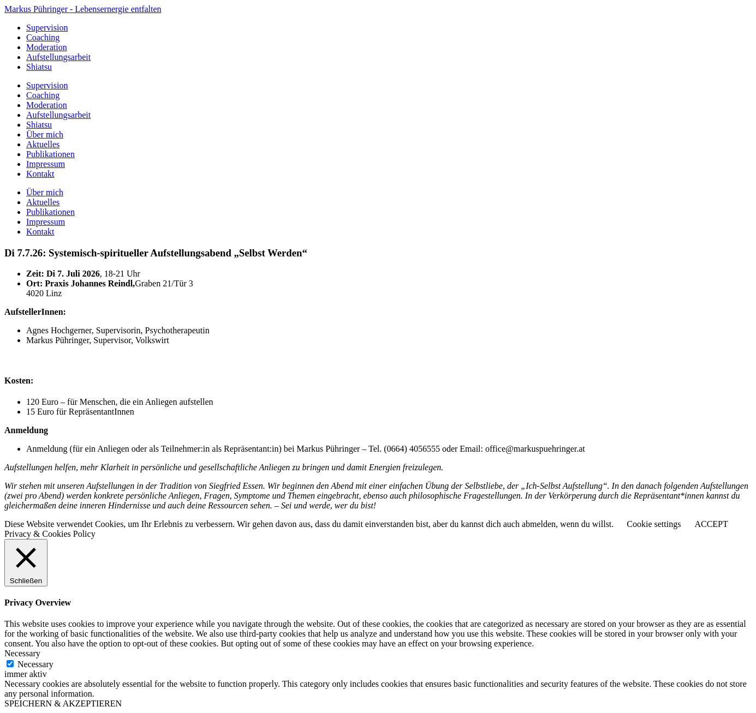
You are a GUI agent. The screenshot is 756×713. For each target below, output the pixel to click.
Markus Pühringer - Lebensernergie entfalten (83, 9)
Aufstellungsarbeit (58, 57)
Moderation (46, 47)
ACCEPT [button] (711, 524)
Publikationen (50, 154)
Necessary (35, 664)
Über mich (44, 134)
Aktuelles (42, 144)
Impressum (45, 164)
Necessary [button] (22, 653)
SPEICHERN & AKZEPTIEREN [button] (63, 703)
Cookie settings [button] (654, 524)
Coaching (42, 37)
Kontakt (40, 173)
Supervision (47, 27)
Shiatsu (39, 66)
